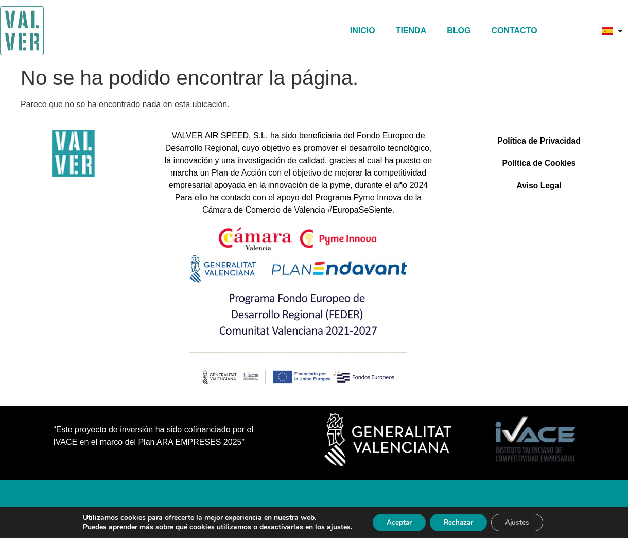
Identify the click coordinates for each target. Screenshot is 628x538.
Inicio (362, 30)
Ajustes (521, 522)
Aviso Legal (539, 188)
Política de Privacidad (538, 141)
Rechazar (458, 522)
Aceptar (395, 522)
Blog (458, 30)
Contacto (514, 30)
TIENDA (411, 30)
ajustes (332, 526)
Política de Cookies (539, 165)
